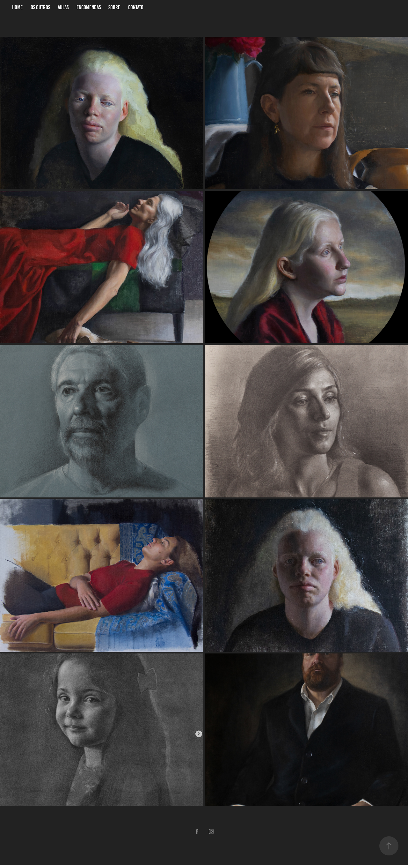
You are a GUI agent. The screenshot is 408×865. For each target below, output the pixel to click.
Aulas (63, 7)
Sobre (114, 7)
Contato (135, 7)
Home (17, 7)
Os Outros (40, 7)
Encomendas (88, 7)
